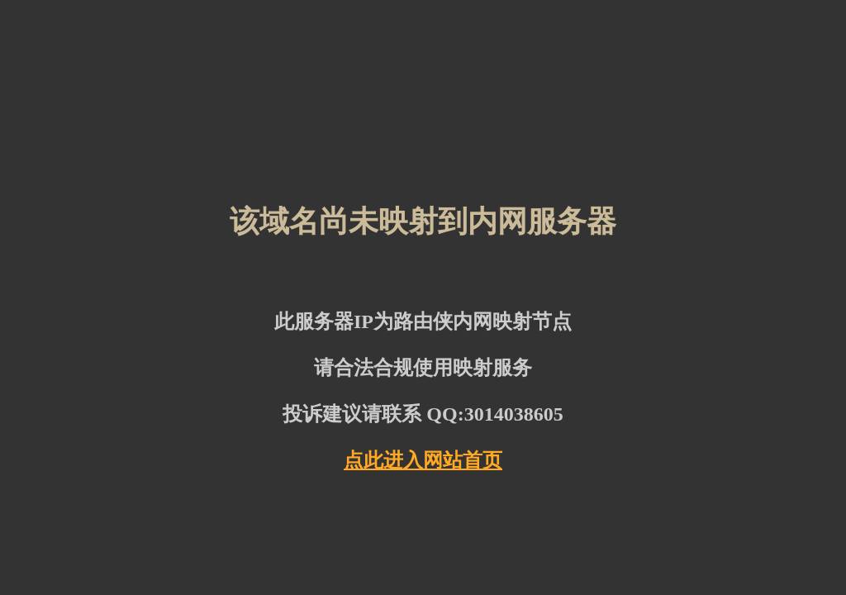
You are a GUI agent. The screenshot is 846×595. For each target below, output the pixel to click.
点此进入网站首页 (423, 460)
